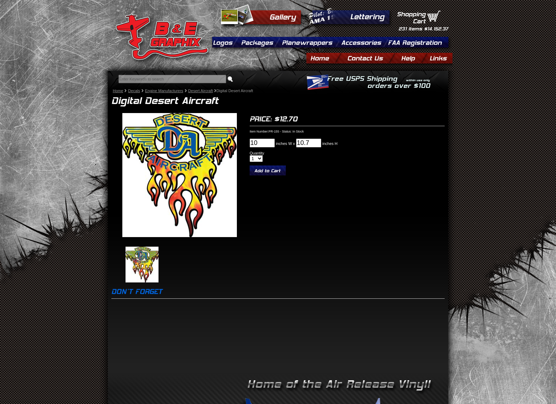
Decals (134, 91)
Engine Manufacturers (164, 91)
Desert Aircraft (200, 91)
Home (118, 91)
